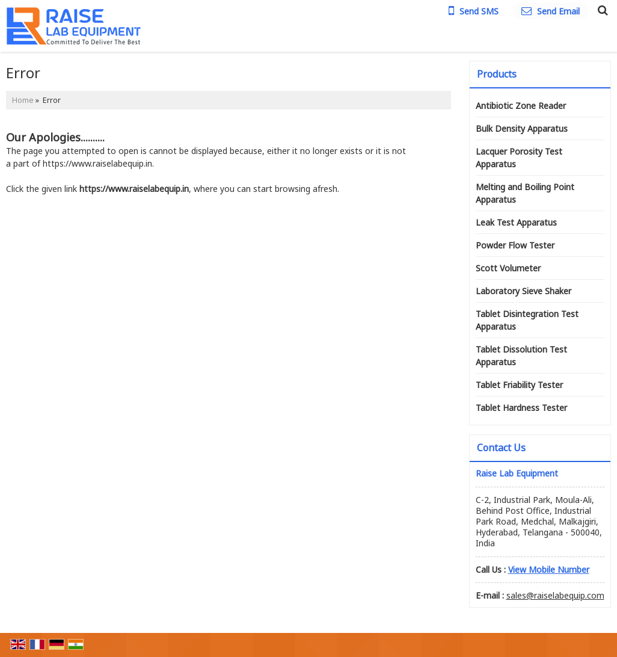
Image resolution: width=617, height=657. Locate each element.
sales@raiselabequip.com (555, 595)
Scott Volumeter (508, 268)
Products (497, 74)
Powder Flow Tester (515, 245)
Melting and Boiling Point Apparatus (525, 193)
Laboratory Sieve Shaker (523, 291)
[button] (548, 569)
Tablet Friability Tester (519, 384)
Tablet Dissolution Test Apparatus (521, 356)
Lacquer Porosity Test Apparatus (519, 158)
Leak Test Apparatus (516, 222)
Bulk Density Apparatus (522, 128)
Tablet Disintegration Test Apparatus (527, 320)
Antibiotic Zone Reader (521, 105)
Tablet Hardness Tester (521, 407)
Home (23, 100)
